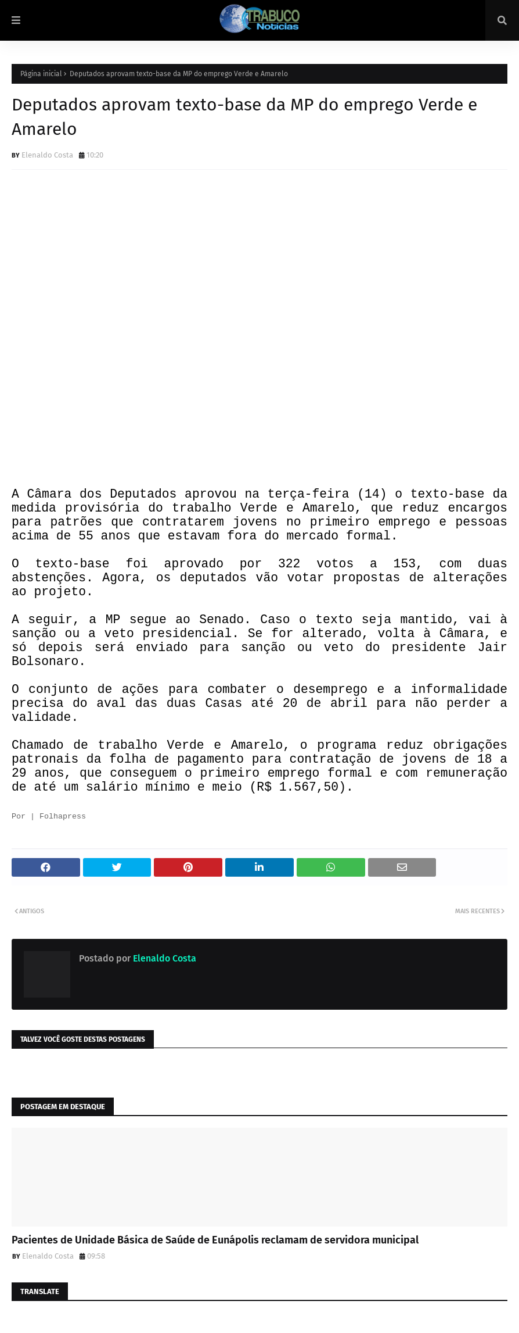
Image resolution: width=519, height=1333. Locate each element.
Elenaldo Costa (47, 155)
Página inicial (41, 74)
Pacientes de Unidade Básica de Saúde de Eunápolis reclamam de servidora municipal (215, 1240)
